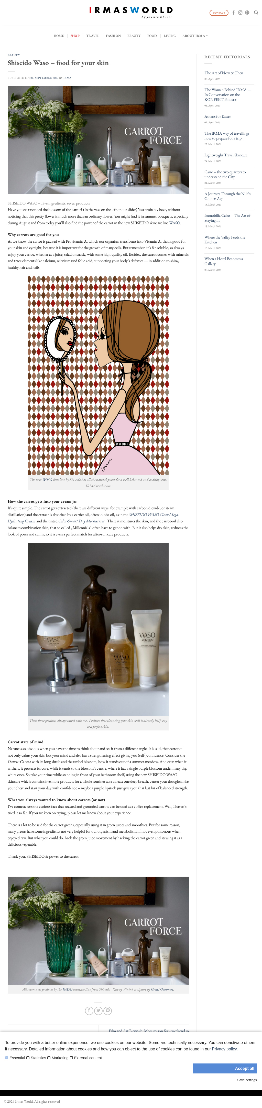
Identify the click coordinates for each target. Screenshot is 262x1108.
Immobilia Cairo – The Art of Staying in (227, 218)
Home (59, 36)
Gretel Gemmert (162, 989)
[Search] (256, 13)
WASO (174, 222)
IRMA (67, 78)
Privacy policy (224, 1049)
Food (152, 36)
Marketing (60, 1057)
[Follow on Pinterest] (247, 12)
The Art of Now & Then (223, 72)
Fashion (113, 36)
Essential (17, 1057)
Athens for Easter (217, 116)
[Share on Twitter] (98, 1011)
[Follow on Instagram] (240, 12)
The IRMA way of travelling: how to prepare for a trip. (226, 136)
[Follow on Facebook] (234, 12)
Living (170, 36)
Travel (93, 36)
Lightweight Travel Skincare (225, 155)
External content (88, 1057)
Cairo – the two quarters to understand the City (225, 174)
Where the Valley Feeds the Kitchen (224, 239)
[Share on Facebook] (89, 1011)
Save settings (247, 1080)
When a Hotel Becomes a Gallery (223, 261)
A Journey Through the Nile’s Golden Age (227, 196)
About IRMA (195, 35)
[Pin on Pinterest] (107, 1011)
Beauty (134, 36)
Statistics (38, 1057)
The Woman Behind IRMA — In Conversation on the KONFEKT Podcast (227, 94)
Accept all (244, 1068)
